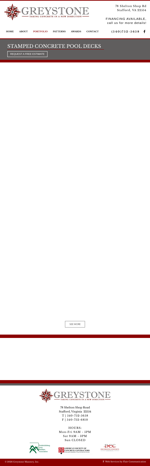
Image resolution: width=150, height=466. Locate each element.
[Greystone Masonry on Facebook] (144, 31)
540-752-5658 (77, 415)
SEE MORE (75, 324)
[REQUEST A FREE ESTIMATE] (27, 54)
